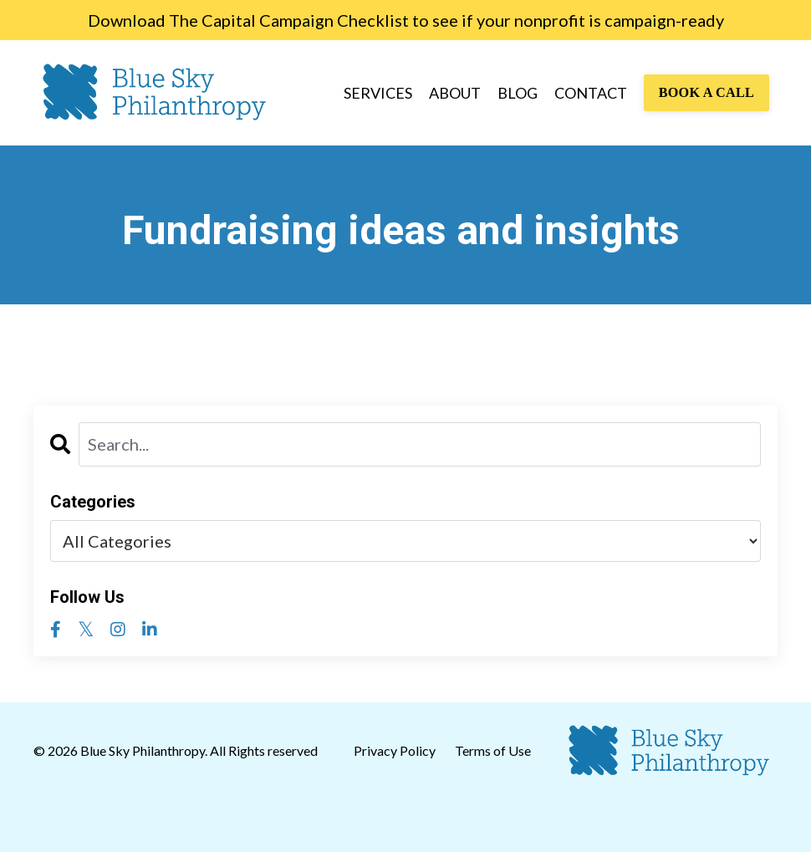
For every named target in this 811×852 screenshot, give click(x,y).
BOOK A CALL (706, 92)
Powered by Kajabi (729, 826)
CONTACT (590, 93)
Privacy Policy (396, 750)
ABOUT (455, 93)
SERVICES (378, 93)
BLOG (517, 93)
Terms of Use (493, 750)
